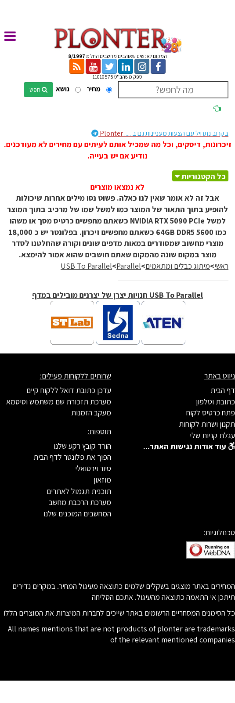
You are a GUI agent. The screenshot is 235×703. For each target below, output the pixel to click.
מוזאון (102, 480)
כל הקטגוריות (203, 176)
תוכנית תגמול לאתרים (79, 491)
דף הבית (222, 390)
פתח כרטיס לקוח (210, 412)
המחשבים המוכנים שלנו (77, 513)
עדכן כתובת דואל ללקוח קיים (68, 390)
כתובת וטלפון (215, 402)
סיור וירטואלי (93, 468)
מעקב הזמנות (91, 412)
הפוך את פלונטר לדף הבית (72, 457)
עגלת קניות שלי (212, 435)
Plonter (159, 133)
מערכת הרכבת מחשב (80, 502)
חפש (38, 90)
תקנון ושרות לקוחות (207, 424)
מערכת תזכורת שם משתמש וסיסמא (58, 402)
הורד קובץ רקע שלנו (82, 446)
